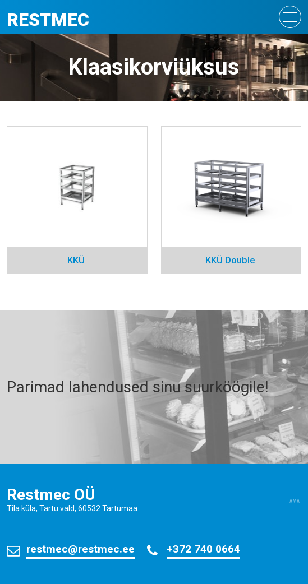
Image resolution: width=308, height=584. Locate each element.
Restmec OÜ (51, 494)
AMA (294, 501)
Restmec (48, 19)
